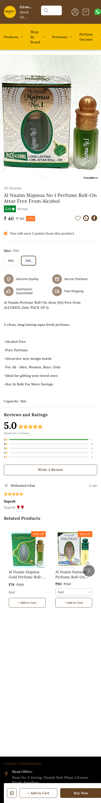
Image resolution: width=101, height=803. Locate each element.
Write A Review (50, 470)
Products (11, 37)
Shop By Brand (35, 37)
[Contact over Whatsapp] (97, 12)
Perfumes (59, 37)
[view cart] (86, 12)
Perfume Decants (86, 37)
